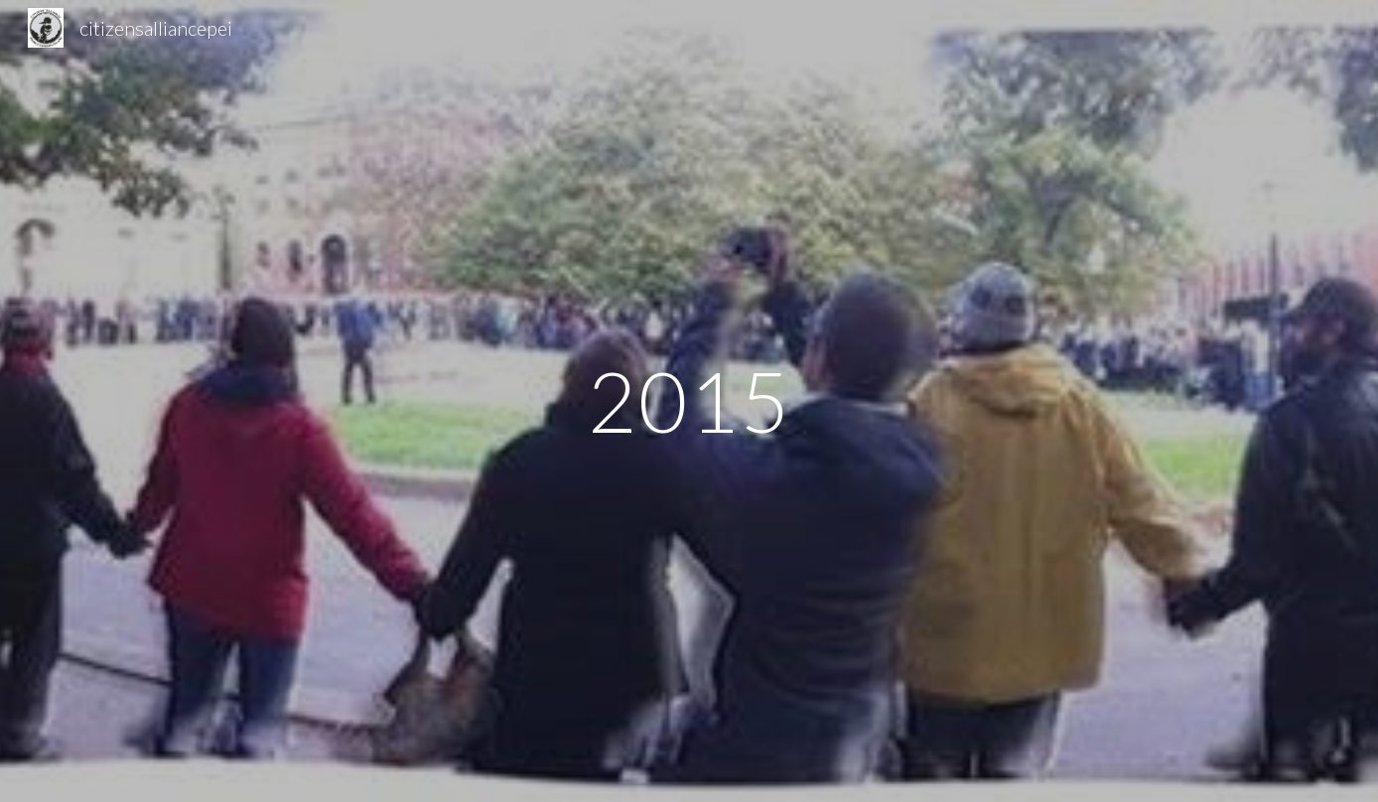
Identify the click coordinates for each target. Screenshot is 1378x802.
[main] (689, 400)
